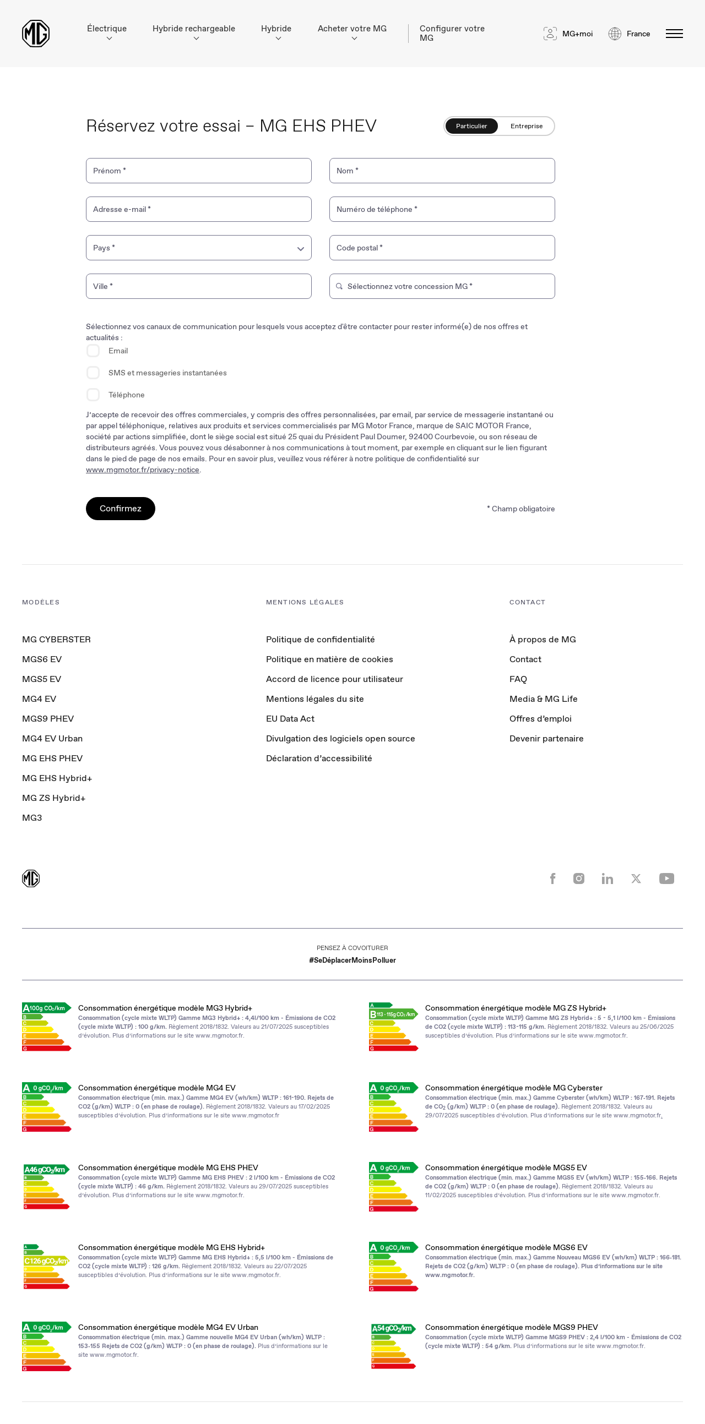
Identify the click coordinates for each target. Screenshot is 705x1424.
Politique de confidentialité (320, 639)
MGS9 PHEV (48, 718)
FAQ (518, 679)
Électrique (107, 32)
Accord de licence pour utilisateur (334, 679)
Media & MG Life (543, 699)
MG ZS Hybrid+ (53, 798)
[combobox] (199, 247)
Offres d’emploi (540, 718)
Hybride (276, 32)
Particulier (471, 126)
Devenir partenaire (546, 738)
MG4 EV (39, 699)
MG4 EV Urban (52, 738)
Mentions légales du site (315, 699)
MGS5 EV (41, 679)
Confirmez (121, 508)
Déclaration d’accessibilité (319, 758)
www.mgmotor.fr (219, 1035)
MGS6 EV (42, 659)
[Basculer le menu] (671, 34)
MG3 (32, 817)
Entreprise (527, 126)
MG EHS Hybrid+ (57, 778)
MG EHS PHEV (52, 758)
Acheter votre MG (352, 32)
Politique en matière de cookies (329, 659)
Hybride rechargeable (194, 32)
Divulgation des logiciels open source (340, 738)
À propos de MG (542, 639)
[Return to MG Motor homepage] (36, 33)
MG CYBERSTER (56, 639)
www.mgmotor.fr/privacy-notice (142, 469)
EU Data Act (290, 718)
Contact (525, 659)
